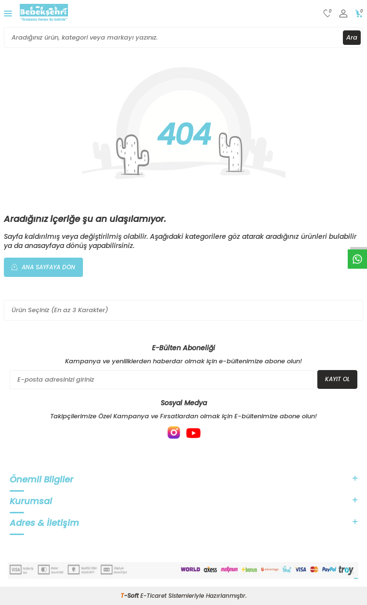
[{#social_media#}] (174, 432)
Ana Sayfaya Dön (43, 267)
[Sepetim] (359, 14)
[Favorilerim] (328, 14)
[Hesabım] (343, 14)
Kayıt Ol (337, 379)
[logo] (44, 13)
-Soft (130, 595)
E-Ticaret (153, 595)
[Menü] (8, 13)
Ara (351, 37)
